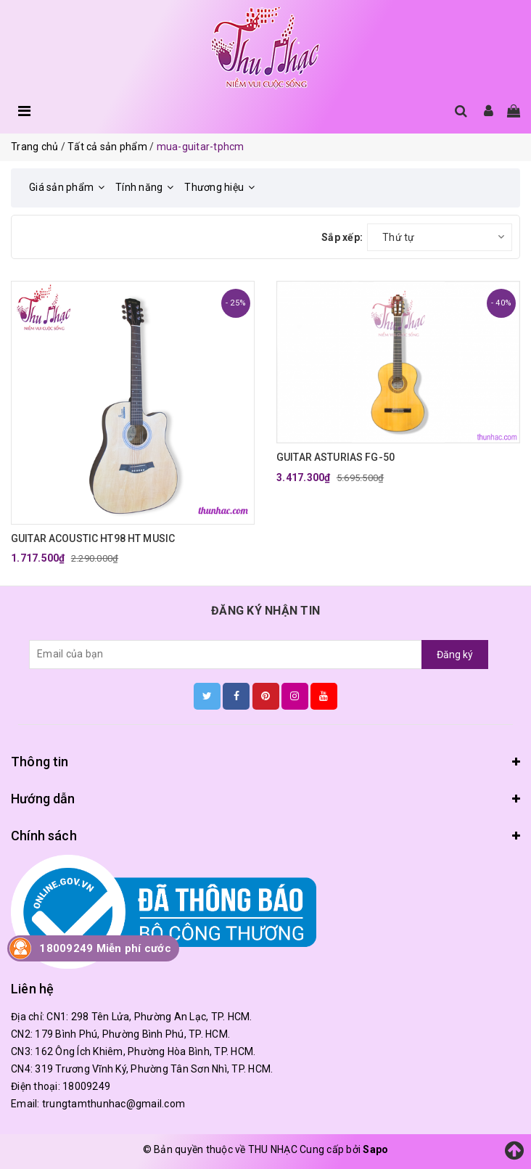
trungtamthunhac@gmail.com (113, 1103)
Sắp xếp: (342, 237)
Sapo (375, 1149)
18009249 (86, 1086)
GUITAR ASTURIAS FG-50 (335, 457)
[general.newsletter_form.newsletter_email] (225, 654)
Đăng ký (455, 654)
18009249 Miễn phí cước (105, 948)
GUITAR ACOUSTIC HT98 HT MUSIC (93, 538)
